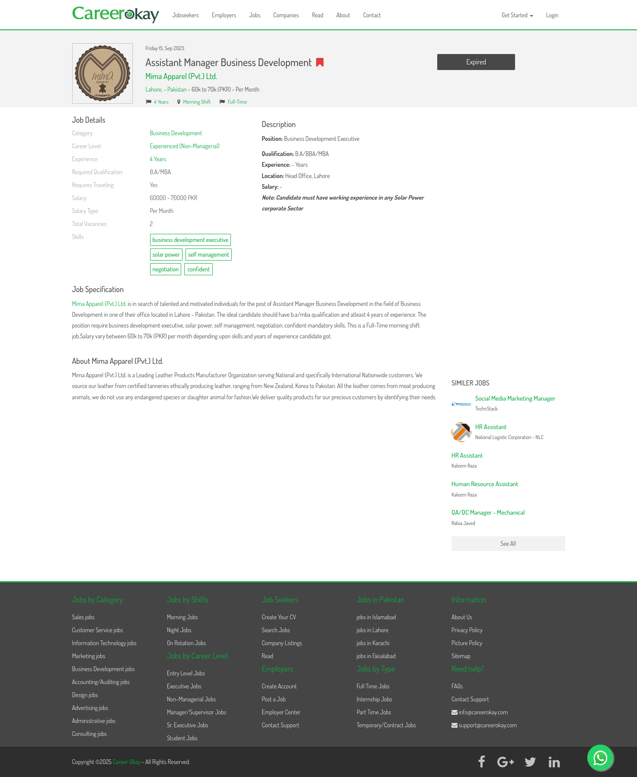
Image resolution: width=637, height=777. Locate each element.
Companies (286, 15)
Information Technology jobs (104, 642)
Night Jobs (179, 630)
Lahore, (155, 89)
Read (317, 15)
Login (552, 15)
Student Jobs (182, 738)
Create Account (279, 686)
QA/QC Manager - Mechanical (488, 512)
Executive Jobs (184, 686)
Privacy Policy (467, 630)
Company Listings (282, 642)
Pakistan (177, 89)
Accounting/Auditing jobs (101, 681)
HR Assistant (490, 427)
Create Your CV (279, 617)
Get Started (517, 15)
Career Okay (127, 761)
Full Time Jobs (373, 686)
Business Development (176, 133)
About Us (461, 617)
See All (508, 543)
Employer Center (281, 712)
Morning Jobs (182, 617)
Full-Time (237, 101)
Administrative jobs (94, 720)
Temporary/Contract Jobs (386, 725)
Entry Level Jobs (186, 673)
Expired (476, 61)
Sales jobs (83, 617)
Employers (224, 15)
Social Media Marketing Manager (515, 398)
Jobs (254, 15)
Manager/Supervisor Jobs (196, 712)
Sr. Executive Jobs (187, 725)
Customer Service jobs (97, 630)
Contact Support (280, 725)
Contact (372, 15)
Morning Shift (197, 101)
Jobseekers (186, 15)
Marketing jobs (89, 655)
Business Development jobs (103, 668)
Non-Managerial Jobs (191, 699)
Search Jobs (276, 630)
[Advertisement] (508, 245)
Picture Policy (466, 642)
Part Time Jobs (374, 712)
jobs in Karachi (373, 642)
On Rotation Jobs (186, 642)
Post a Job (273, 699)
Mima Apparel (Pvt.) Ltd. (182, 76)
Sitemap (461, 655)
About (343, 15)
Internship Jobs (374, 699)
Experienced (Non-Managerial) (185, 146)
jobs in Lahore (372, 630)
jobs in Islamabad (376, 617)
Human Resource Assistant (484, 484)
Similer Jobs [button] (470, 383)
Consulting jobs (89, 733)
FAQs (457, 686)
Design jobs (85, 694)
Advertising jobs (90, 707)
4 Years (161, 101)
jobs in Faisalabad (376, 655)
